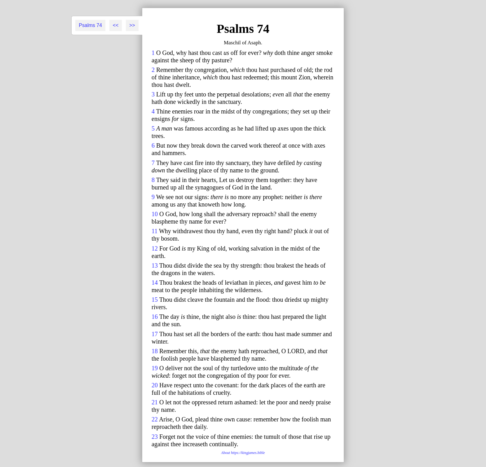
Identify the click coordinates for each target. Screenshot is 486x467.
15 (155, 299)
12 (155, 248)
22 (155, 419)
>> (132, 25)
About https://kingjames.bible (243, 453)
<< (116, 25)
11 (154, 231)
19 (155, 368)
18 (155, 351)
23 (155, 436)
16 (155, 316)
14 (155, 282)
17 (155, 334)
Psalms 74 (90, 25)
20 (155, 385)
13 (155, 265)
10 (155, 214)
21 (155, 402)
